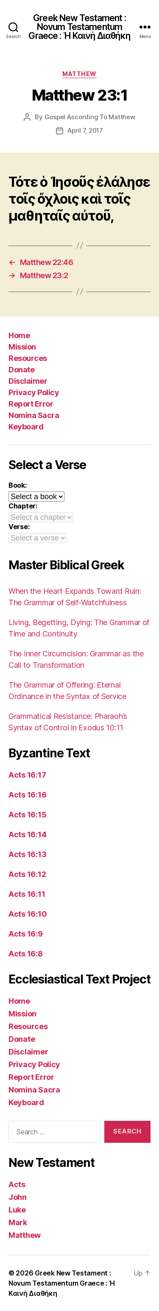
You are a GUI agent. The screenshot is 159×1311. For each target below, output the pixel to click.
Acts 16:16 (27, 794)
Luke (17, 1209)
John (17, 1197)
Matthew (79, 73)
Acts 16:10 (27, 914)
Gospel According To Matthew (90, 117)
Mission (22, 346)
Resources (27, 358)
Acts (16, 1184)
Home (19, 335)
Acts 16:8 (25, 953)
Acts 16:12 (27, 874)
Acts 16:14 (27, 834)
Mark (17, 1222)
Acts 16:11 (26, 894)
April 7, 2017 (85, 130)
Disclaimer (27, 381)
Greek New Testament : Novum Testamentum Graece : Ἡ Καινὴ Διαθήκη (79, 27)
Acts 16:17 (27, 774)
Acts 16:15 (27, 814)
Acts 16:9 (25, 933)
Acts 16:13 (27, 854)
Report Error (30, 403)
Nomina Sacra (33, 415)
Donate (21, 369)
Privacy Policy (33, 392)
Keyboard (25, 426)
